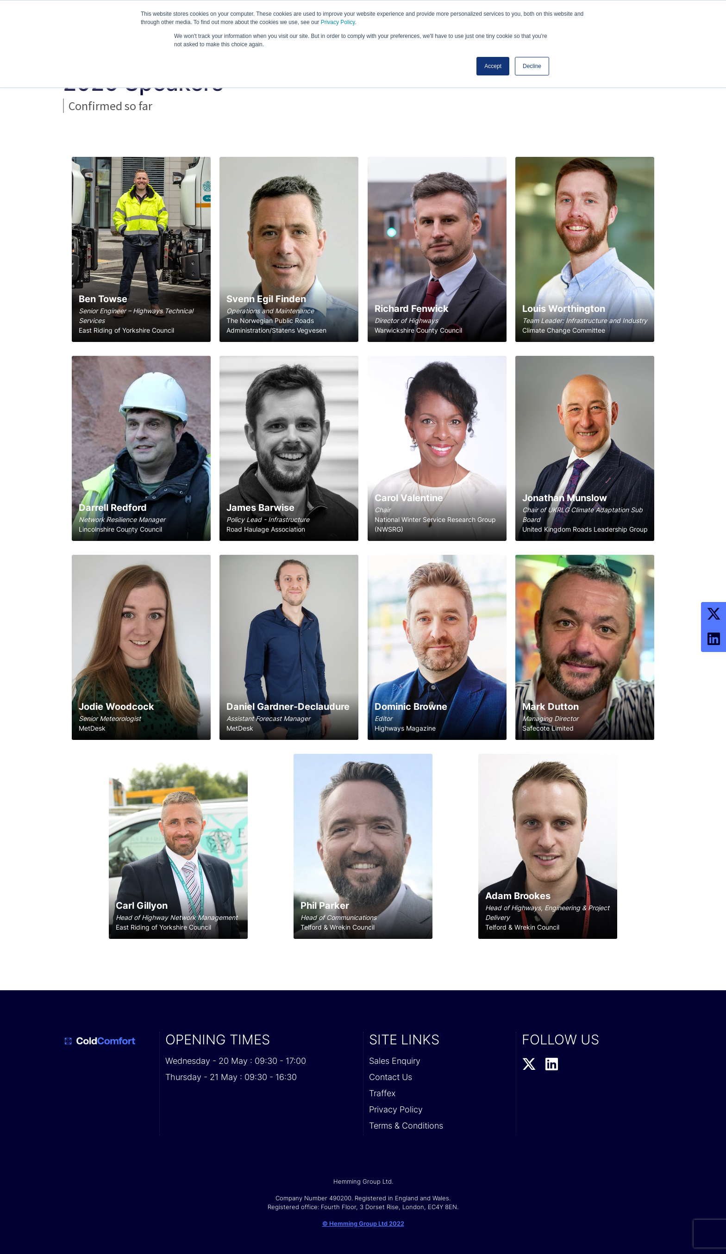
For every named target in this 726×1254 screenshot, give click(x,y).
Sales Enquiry (394, 1061)
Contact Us (390, 1077)
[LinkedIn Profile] (713, 639)
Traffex (382, 1093)
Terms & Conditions (406, 1125)
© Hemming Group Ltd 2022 (363, 1223)
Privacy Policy (338, 22)
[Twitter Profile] (713, 614)
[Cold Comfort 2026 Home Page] (108, 1041)
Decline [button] (532, 66)
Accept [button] (492, 66)
